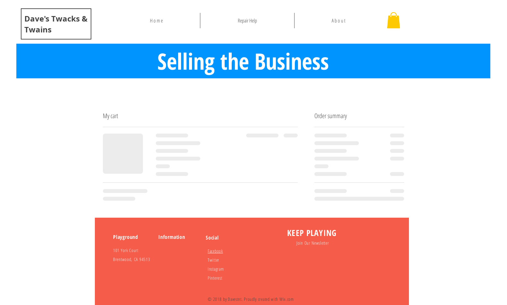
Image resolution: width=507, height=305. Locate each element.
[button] (393, 20)
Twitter (213, 260)
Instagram (216, 269)
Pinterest (215, 278)
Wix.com (286, 299)
